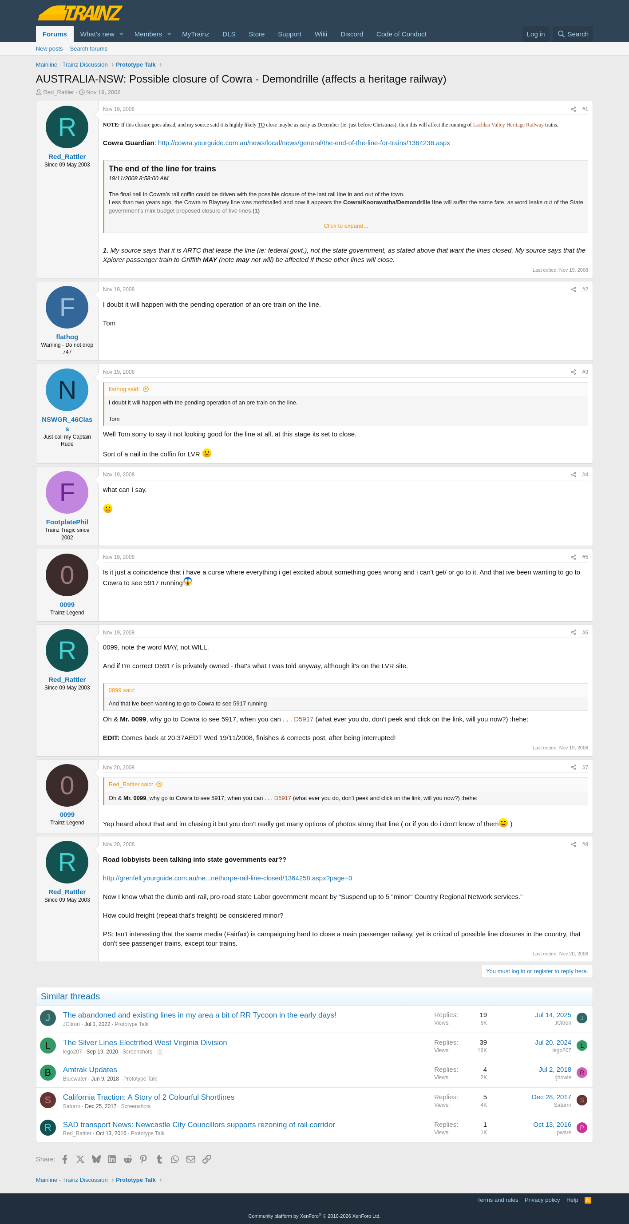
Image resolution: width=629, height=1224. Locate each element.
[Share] (573, 109)
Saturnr (71, 1106)
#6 (585, 633)
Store (257, 34)
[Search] (573, 34)
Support (289, 34)
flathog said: (124, 389)
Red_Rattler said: (131, 784)
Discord (351, 34)
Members (148, 34)
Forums (55, 34)
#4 (585, 474)
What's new (97, 34)
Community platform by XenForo (315, 1216)
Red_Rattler (58, 92)
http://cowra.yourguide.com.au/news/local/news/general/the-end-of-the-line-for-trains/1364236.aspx (304, 143)
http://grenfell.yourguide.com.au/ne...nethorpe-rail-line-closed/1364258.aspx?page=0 (227, 878)
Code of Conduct (401, 34)
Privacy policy (542, 1199)
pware (564, 1132)
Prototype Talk (132, 1024)
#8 (585, 844)
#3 (585, 372)
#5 (585, 557)
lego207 (72, 1052)
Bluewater (75, 1079)
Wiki (321, 34)
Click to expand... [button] (346, 225)
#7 (585, 768)
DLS (228, 34)
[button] (121, 34)
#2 (585, 289)
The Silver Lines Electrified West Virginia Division (145, 1042)
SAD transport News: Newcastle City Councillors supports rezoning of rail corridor (199, 1125)
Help (572, 1199)
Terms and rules (497, 1199)
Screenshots (137, 1052)
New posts (49, 48)
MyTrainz (195, 34)
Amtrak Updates (90, 1070)
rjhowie (562, 1077)
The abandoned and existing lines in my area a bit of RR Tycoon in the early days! (199, 1015)
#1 (585, 109)
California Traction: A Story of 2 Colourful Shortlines (148, 1097)
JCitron (71, 1024)
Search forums (89, 48)
